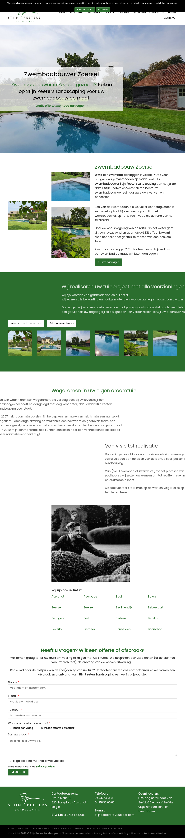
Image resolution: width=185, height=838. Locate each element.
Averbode (90, 596)
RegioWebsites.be (155, 833)
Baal (119, 596)
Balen (152, 596)
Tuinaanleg (94, 12)
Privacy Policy (102, 833)
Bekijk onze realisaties (62, 323)
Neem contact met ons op (26, 323)
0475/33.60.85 (105, 802)
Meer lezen (103, 10)
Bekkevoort (155, 607)
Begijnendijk (124, 607)
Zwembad (139, 12)
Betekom (154, 618)
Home (63, 12)
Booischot (155, 629)
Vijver (110, 12)
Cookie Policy (120, 833)
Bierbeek (89, 629)
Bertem (121, 618)
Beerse (56, 607)
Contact (170, 18)
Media (171, 12)
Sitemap (136, 833)
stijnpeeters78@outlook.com (114, 815)
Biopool (123, 12)
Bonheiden (123, 629)
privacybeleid (45, 766)
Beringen (57, 618)
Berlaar (88, 618)
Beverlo (56, 629)
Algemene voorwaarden (76, 833)
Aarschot (57, 596)
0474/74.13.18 (104, 798)
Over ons (76, 12)
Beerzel (88, 607)
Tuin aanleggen (40, 828)
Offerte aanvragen (108, 262)
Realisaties (157, 12)
